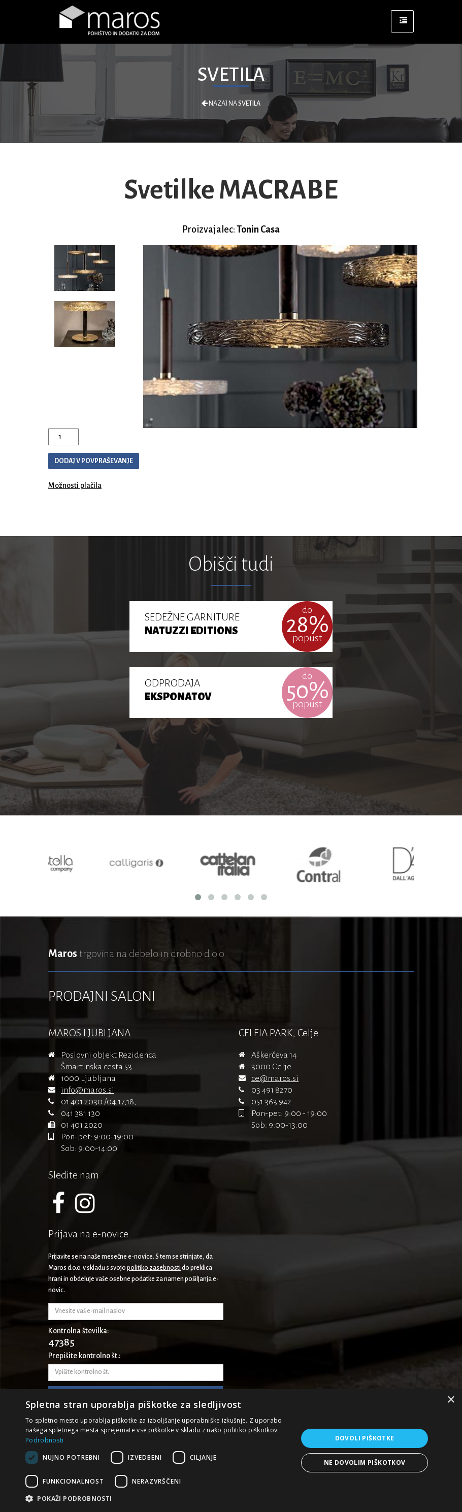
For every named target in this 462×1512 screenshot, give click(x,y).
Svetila (231, 74)
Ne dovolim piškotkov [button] (365, 1462)
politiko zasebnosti (154, 1267)
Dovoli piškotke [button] (364, 1438)
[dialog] (231, 1450)
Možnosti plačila (75, 485)
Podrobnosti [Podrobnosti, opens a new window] (44, 1440)
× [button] (450, 1400)
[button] (157, 1498)
